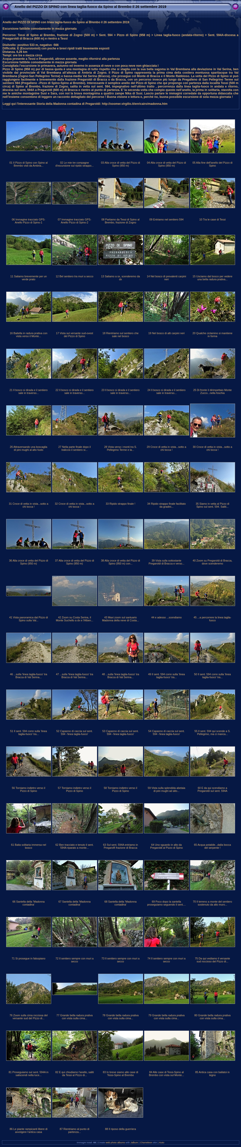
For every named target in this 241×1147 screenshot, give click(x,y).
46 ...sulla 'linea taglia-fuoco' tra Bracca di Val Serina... (28, 676)
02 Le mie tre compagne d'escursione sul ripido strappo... (74, 164)
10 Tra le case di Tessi (212, 219)
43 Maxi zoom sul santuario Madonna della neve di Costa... (120, 619)
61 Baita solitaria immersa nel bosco (28, 846)
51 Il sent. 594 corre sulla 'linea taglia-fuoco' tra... (28, 733)
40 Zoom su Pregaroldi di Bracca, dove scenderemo (212, 562)
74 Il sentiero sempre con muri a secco (166, 960)
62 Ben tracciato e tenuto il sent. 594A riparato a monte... (74, 846)
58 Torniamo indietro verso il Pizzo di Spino (120, 789)
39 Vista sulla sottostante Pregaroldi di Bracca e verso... (166, 562)
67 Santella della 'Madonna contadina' (75, 903)
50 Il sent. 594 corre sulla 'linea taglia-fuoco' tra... (212, 676)
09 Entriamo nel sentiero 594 (166, 219)
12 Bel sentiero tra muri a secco (74, 276)
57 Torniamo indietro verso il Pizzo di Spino (74, 789)
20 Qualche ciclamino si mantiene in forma (212, 335)
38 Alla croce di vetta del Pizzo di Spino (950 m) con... (120, 562)
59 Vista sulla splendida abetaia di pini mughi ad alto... (166, 789)
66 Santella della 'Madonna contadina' (29, 903)
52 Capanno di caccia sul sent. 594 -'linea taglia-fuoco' (74, 733)
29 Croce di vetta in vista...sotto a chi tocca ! (166, 448)
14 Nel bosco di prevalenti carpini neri (166, 278)
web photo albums (115, 1142)
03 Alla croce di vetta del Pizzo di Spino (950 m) (120, 164)
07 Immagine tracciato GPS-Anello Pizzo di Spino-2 (74, 221)
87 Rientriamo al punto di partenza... (74, 1130)
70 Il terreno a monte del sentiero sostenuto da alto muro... (212, 903)
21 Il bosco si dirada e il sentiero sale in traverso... (28, 391)
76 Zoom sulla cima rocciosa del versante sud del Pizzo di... (28, 1017)
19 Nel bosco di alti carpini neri (166, 333)
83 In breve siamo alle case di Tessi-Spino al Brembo (120, 1074)
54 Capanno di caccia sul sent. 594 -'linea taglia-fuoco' (166, 733)
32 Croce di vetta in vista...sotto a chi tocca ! (74, 505)
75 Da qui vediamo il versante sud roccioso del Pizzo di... (212, 960)
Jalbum (134, 1142)
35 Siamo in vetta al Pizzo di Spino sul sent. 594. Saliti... (212, 505)
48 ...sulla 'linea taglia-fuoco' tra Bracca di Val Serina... (120, 676)
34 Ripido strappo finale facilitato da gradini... (166, 505)
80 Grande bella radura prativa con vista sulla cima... (212, 1017)
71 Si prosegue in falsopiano (28, 958)
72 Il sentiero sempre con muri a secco (74, 960)
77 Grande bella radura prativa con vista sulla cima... (74, 1017)
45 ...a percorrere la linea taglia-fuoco (212, 619)
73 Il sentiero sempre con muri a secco (120, 960)
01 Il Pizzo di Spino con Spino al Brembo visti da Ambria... (28, 164)
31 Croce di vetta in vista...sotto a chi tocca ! (28, 505)
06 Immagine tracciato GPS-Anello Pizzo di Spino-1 (28, 221)
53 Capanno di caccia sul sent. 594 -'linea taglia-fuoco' (120, 733)
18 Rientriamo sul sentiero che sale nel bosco (121, 335)
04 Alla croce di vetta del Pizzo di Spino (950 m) (166, 164)
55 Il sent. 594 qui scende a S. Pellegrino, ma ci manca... (212, 733)
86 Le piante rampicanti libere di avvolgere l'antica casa (28, 1130)
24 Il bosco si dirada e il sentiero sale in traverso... (166, 391)
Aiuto (161, 1142)
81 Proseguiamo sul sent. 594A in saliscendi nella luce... (28, 1074)
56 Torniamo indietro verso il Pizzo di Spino (28, 789)
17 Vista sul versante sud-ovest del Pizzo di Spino (74, 335)
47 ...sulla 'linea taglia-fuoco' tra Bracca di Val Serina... (74, 676)
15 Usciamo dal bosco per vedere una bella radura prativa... (212, 278)
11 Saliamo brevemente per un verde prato (28, 278)
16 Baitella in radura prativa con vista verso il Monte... (28, 335)
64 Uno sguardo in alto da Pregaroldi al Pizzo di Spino (166, 846)
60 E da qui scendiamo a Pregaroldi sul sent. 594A (212, 789)
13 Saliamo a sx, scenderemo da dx (120, 278)
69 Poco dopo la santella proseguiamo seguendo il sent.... (166, 903)
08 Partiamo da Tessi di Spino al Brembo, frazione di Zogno (120, 221)
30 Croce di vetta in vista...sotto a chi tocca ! (212, 448)
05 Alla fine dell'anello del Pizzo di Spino (213, 164)
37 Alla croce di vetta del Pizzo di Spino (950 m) (74, 562)
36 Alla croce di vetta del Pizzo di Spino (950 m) (28, 562)
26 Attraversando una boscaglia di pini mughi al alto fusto (28, 448)
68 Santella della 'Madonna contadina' (121, 903)
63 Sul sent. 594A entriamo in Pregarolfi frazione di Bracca (120, 846)
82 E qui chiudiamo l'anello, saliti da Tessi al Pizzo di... (74, 1074)
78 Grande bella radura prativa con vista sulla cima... (120, 1017)
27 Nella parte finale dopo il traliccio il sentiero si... (74, 448)
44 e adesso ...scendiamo (166, 617)
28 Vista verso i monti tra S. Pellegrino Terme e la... (120, 448)
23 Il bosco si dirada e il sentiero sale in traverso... (120, 391)
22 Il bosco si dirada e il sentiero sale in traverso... (74, 391)
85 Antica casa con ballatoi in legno (212, 1074)
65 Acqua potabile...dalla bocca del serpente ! (212, 846)
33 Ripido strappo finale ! (120, 503)
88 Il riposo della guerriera (120, 1128)
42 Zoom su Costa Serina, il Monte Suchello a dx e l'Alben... (74, 619)
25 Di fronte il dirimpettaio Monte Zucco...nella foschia (212, 391)
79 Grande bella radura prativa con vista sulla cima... (166, 1017)
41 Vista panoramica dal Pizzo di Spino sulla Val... (28, 619)
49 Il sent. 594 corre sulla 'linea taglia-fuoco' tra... (166, 676)
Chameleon (146, 1142)
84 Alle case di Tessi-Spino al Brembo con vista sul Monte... (166, 1074)
